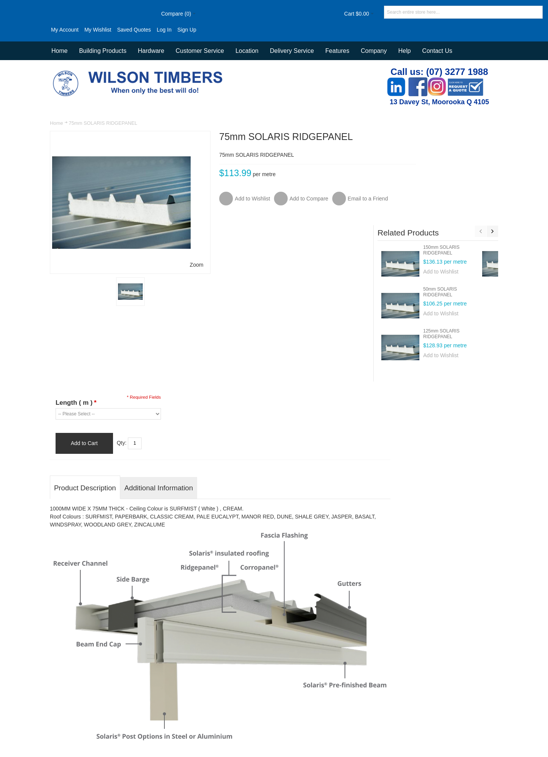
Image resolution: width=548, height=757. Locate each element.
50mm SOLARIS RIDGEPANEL (459, 205)
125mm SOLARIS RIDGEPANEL (461, 247)
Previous (480, 144)
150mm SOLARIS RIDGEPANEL (461, 163)
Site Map (170, 700)
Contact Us (437, 51)
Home (56, 123)
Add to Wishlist (460, 185)
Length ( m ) (76, 327)
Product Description (85, 413)
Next (492, 144)
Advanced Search (208, 700)
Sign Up (166, 30)
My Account (44, 30)
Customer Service (341, 700)
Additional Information (159, 413)
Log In (143, 30)
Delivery (377, 700)
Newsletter (386, 722)
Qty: (122, 367)
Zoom (179, 264)
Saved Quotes (114, 30)
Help (404, 51)
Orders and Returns (258, 700)
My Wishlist (77, 30)
